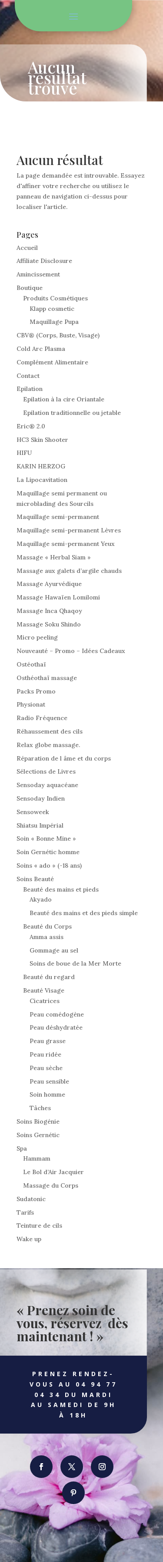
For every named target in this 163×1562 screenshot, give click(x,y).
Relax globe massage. (48, 745)
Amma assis (46, 937)
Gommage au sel (54, 950)
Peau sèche (46, 1068)
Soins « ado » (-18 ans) (49, 865)
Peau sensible (49, 1081)
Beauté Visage (43, 990)
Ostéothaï (31, 664)
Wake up (29, 1239)
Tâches (40, 1108)
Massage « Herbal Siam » (54, 557)
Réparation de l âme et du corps (64, 758)
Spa (22, 1148)
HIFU (24, 453)
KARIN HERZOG (41, 466)
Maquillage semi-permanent (58, 517)
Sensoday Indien (41, 798)
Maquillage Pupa (54, 322)
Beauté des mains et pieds (61, 889)
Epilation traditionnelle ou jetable (72, 413)
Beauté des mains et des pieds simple (84, 913)
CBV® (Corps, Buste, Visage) (58, 335)
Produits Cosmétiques (55, 298)
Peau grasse (48, 1041)
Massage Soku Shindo (49, 624)
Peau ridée (45, 1054)
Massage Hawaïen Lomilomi (58, 597)
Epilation (30, 389)
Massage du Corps (50, 1185)
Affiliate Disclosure (44, 261)
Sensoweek (33, 812)
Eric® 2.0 (31, 426)
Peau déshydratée (56, 1027)
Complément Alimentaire (52, 362)
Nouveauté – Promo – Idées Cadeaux (71, 651)
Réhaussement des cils (50, 731)
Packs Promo (36, 691)
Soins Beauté (35, 879)
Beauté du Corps (47, 926)
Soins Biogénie (38, 1121)
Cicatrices (45, 1001)
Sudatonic (31, 1199)
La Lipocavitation (42, 480)
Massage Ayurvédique (49, 584)
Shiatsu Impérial (40, 825)
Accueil (27, 248)
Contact (28, 376)
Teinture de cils (39, 1225)
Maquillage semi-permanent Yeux (66, 544)
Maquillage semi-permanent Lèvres (69, 530)
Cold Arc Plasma (41, 349)
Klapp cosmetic (52, 309)
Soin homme (47, 1094)
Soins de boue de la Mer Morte (75, 963)
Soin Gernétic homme (48, 852)
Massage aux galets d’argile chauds (69, 571)
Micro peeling (37, 637)
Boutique (30, 288)
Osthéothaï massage (47, 678)
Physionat (31, 704)
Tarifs (25, 1212)
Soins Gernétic (38, 1135)
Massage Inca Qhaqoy (49, 611)
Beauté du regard (49, 977)
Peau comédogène (57, 1014)
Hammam (36, 1158)
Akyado (41, 899)
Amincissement (38, 274)
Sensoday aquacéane (47, 785)
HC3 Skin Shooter (42, 440)
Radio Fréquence (42, 718)
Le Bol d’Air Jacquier (53, 1172)
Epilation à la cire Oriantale (63, 399)
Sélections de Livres (46, 771)
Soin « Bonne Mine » (46, 838)
